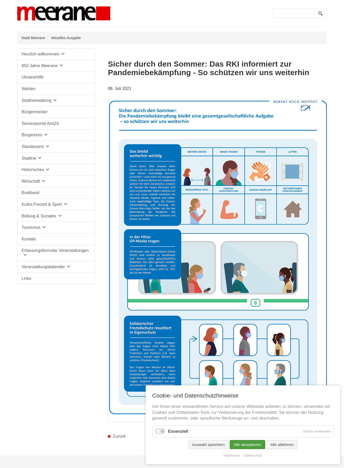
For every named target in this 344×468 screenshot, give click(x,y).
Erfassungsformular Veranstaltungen (55, 250)
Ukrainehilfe (32, 77)
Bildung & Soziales (39, 216)
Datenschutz (253, 455)
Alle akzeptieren (247, 444)
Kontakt (29, 239)
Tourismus (31, 227)
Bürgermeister (34, 112)
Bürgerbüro (32, 135)
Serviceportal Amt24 (40, 123)
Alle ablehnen (282, 444)
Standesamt (33, 146)
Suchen (320, 13)
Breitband (30, 192)
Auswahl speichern (208, 444)
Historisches (33, 169)
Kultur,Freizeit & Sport (42, 204)
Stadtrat (29, 158)
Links (26, 278)
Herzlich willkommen (40, 54)
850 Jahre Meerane (40, 65)
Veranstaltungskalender (43, 267)
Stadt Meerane (33, 38)
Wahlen (29, 89)
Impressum (231, 455)
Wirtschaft (31, 181)
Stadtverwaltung (36, 100)
